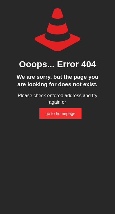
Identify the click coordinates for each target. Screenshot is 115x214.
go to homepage (60, 113)
